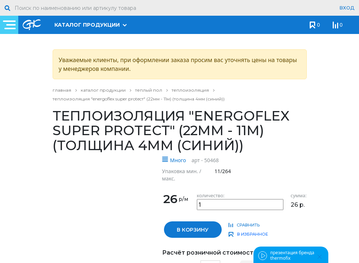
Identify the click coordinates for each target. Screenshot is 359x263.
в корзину (193, 229)
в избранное (252, 234)
